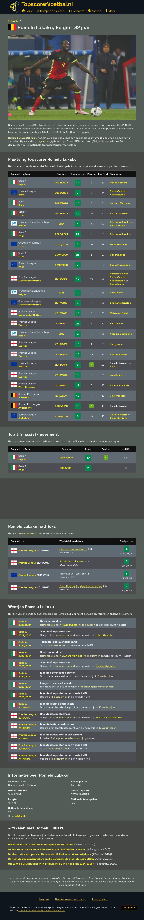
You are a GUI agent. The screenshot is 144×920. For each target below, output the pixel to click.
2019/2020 (61, 254)
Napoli (22, 184)
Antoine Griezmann (121, 333)
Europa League (33, 575)
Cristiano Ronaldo (120, 222)
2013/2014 (61, 375)
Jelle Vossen (117, 395)
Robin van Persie (119, 385)
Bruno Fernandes (120, 264)
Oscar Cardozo (118, 417)
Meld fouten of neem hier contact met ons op (41, 910)
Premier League (33, 550)
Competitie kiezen (50, 11)
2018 (61, 292)
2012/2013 (61, 385)
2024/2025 (61, 182)
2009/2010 (61, 405)
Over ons (44, 899)
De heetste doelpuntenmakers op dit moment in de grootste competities (51, 858)
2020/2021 (61, 234)
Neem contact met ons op (70, 899)
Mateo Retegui (118, 182)
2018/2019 (61, 278)
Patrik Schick (118, 225)
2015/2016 (61, 344)
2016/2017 (61, 323)
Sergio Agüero (118, 354)
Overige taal (129, 907)
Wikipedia (20, 816)
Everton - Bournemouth (73, 549)
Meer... (111, 11)
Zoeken (94, 11)
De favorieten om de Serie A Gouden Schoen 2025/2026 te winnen (47, 849)
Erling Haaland (118, 244)
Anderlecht (25, 397)
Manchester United (29, 280)
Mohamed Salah (119, 273)
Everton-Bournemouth (109, 717)
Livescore (76, 11)
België (22, 225)
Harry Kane (116, 292)
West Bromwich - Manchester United (80, 585)
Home (27, 11)
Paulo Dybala (69, 624)
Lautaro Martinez (120, 203)
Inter (21, 215)
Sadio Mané (117, 284)
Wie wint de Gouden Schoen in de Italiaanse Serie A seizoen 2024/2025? (51, 863)
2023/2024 (61, 192)
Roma (21, 194)
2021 (61, 223)
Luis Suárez (117, 375)
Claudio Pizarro (119, 414)
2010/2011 (61, 395)
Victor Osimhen (119, 213)
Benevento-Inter (105, 666)
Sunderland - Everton (71, 561)
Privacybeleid (100, 899)
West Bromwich (27, 387)
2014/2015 (61, 354)
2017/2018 (61, 302)
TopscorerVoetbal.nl (47, 4)
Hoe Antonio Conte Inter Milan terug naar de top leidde (40, 844)
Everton (23, 325)
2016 (61, 333)
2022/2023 (61, 213)
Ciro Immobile (117, 254)
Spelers (13, 20)
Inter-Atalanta (104, 635)
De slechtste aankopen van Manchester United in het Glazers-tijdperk (49, 854)
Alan (112, 366)
